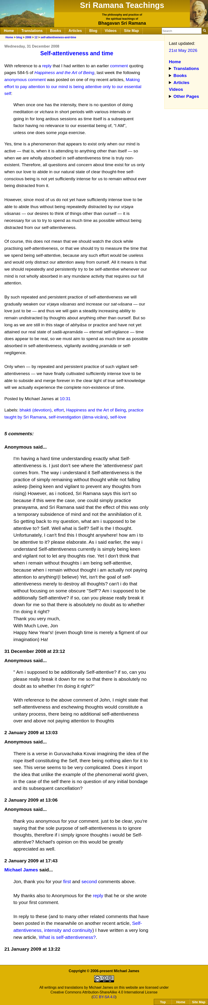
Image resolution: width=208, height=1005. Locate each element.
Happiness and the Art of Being (96, 410)
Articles (75, 31)
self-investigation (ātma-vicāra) (78, 417)
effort (59, 410)
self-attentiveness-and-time (58, 37)
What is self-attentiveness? (67, 937)
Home (9, 31)
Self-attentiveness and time (76, 53)
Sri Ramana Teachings (122, 5)
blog (19, 37)
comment (119, 65)
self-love (118, 417)
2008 (28, 37)
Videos (111, 31)
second (89, 881)
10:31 (65, 398)
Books (55, 31)
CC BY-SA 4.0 (104, 997)
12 (35, 37)
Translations (31, 31)
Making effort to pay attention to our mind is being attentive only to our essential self (72, 86)
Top (163, 1002)
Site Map (131, 31)
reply (47, 65)
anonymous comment (25, 79)
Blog (93, 31)
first (67, 881)
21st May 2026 (183, 50)
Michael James (21, 869)
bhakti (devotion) (35, 410)
